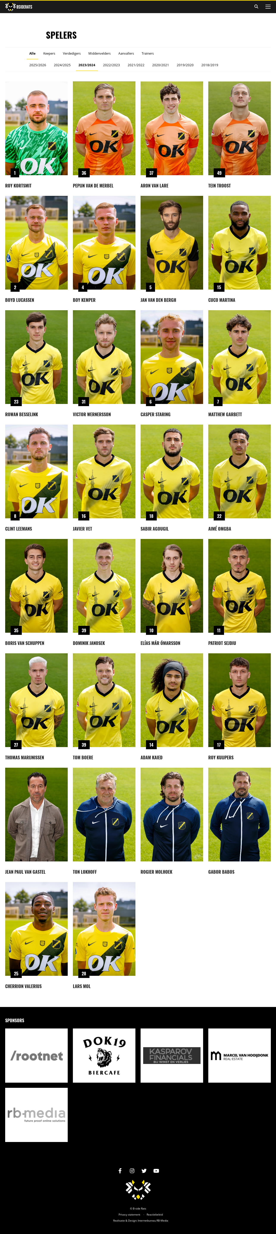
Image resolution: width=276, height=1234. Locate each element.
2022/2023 (111, 65)
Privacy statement (129, 1214)
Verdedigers (72, 53)
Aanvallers (126, 53)
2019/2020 (185, 65)
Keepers (49, 53)
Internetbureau (147, 1220)
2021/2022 (136, 65)
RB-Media (162, 1220)
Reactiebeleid (155, 1214)
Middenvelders (99, 53)
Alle (32, 53)
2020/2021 (160, 65)
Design (132, 1220)
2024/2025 (62, 65)
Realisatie (119, 1220)
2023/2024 (86, 65)
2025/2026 (37, 65)
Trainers (148, 53)
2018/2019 (209, 65)
